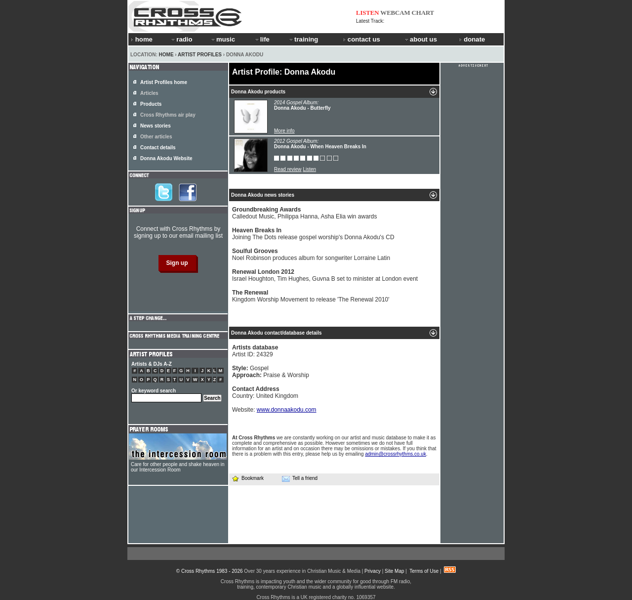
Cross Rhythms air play (168, 115)
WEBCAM (395, 12)
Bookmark (248, 478)
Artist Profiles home (163, 82)
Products (150, 104)
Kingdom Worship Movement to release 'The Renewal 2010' (311, 296)
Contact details (158, 147)
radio (181, 39)
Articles (149, 93)
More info (284, 130)
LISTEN (367, 12)
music (222, 39)
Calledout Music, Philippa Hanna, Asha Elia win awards (304, 213)
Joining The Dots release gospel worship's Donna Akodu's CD (313, 234)
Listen (309, 169)
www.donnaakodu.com (286, 409)
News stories (155, 126)
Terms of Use (423, 571)
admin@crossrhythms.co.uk (395, 454)
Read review (288, 169)
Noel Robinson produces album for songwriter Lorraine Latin (311, 254)
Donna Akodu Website (166, 158)
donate (472, 39)
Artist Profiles (200, 54)
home (142, 39)
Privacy (372, 571)
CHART (423, 12)
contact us (361, 39)
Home (166, 54)
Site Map (394, 571)
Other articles (156, 136)
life (262, 39)
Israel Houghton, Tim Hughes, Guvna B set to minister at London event (325, 275)
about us (420, 39)
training (303, 39)
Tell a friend (299, 478)
